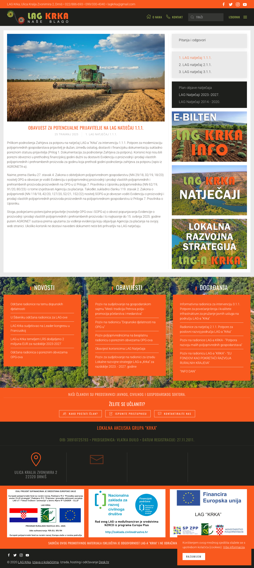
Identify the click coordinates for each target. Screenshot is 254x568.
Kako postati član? (80, 413)
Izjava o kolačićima (45, 562)
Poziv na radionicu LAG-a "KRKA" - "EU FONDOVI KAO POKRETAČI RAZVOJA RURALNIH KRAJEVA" (206, 358)
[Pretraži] (205, 17)
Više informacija (234, 547)
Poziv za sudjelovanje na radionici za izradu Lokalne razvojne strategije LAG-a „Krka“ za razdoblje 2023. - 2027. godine (125, 361)
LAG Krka (24, 562)
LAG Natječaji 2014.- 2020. (199, 102)
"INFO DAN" (188, 371)
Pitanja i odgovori (192, 40)
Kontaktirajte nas (174, 413)
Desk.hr (104, 562)
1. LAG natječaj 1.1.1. (101, 134)
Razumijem (193, 556)
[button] (238, 17)
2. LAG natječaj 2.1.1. (195, 65)
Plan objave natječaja (195, 88)
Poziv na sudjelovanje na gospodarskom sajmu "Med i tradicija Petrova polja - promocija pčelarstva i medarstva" (123, 308)
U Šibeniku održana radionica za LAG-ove (39, 317)
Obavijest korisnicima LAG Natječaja (120, 348)
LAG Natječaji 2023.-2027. (199, 95)
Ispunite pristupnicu (128, 413)
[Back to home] (39, 17)
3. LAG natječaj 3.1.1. (195, 72)
